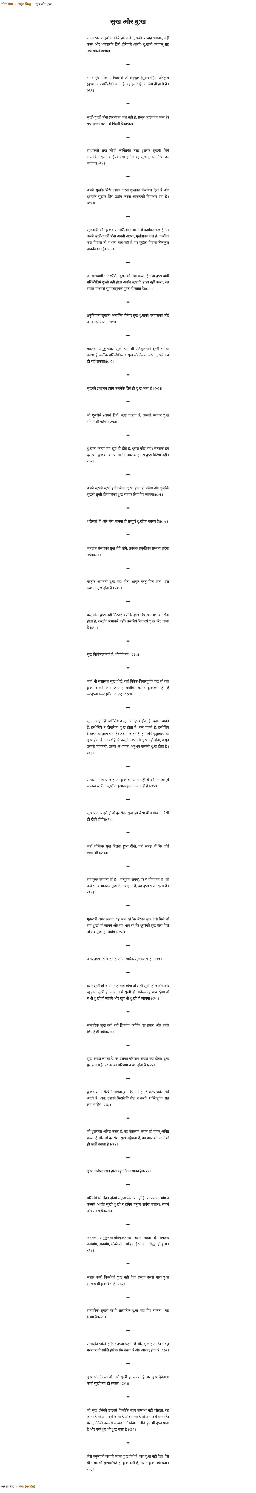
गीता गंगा (7, 4)
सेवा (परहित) (27, 1486)
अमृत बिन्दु (24, 4)
